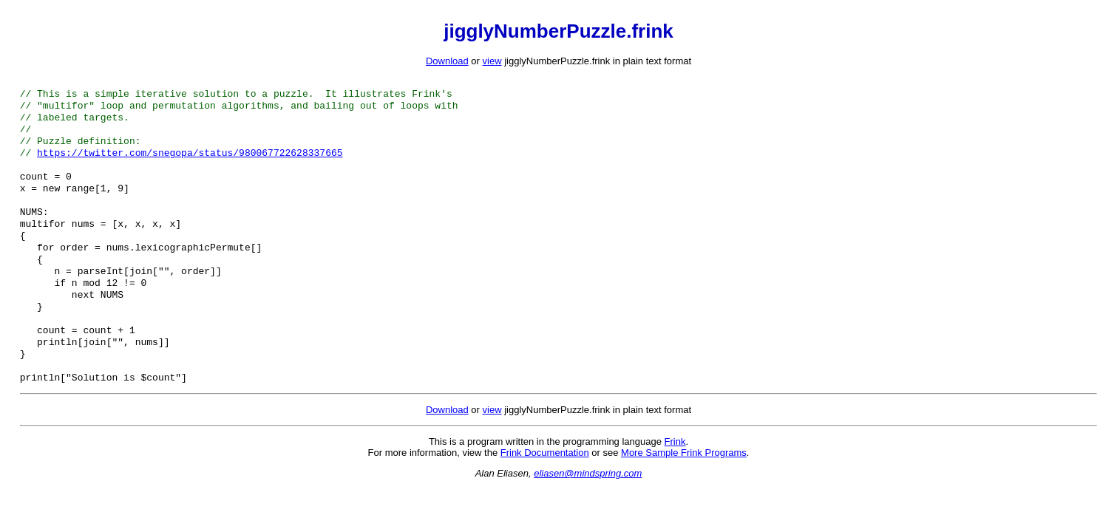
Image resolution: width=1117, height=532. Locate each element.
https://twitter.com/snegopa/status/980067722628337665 (189, 162)
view (492, 60)
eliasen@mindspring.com (588, 511)
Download (447, 60)
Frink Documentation (544, 491)
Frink (675, 479)
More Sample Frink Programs (684, 491)
